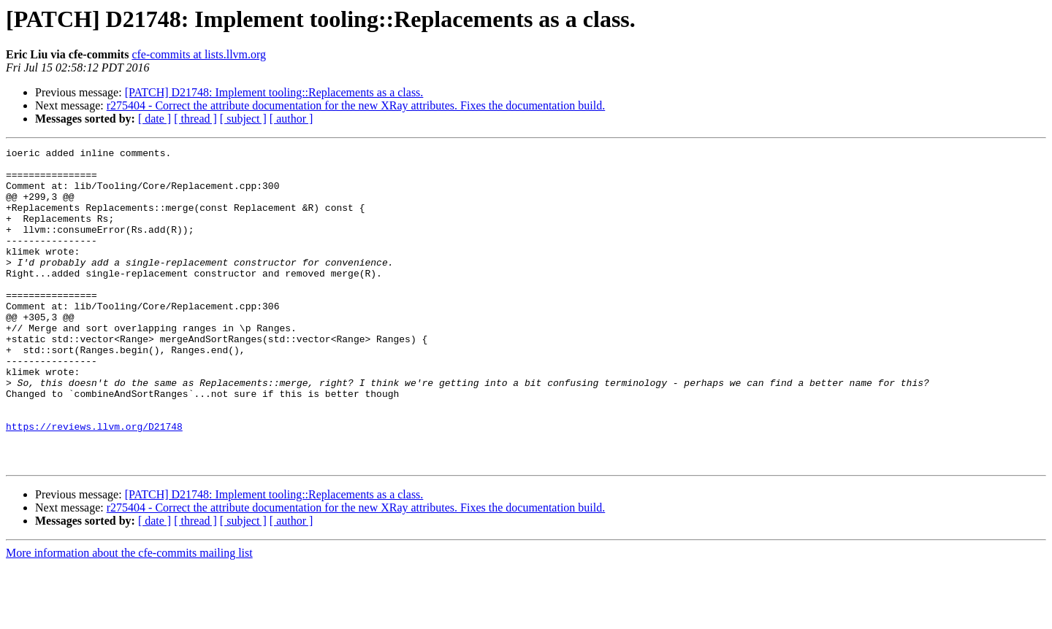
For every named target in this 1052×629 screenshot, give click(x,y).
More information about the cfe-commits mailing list (129, 616)
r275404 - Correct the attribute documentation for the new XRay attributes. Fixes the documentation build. (356, 105)
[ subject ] (243, 118)
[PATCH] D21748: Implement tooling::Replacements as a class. (274, 92)
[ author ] (291, 118)
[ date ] (154, 118)
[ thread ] (195, 118)
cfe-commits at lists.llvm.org (199, 54)
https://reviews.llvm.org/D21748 (94, 483)
